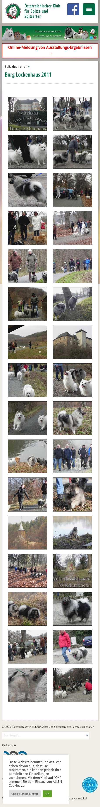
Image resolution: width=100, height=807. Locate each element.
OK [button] (47, 793)
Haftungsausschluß (76, 798)
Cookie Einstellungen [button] (24, 793)
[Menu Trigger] (89, 9)
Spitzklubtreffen (16, 66)
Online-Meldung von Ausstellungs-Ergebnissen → (50, 50)
